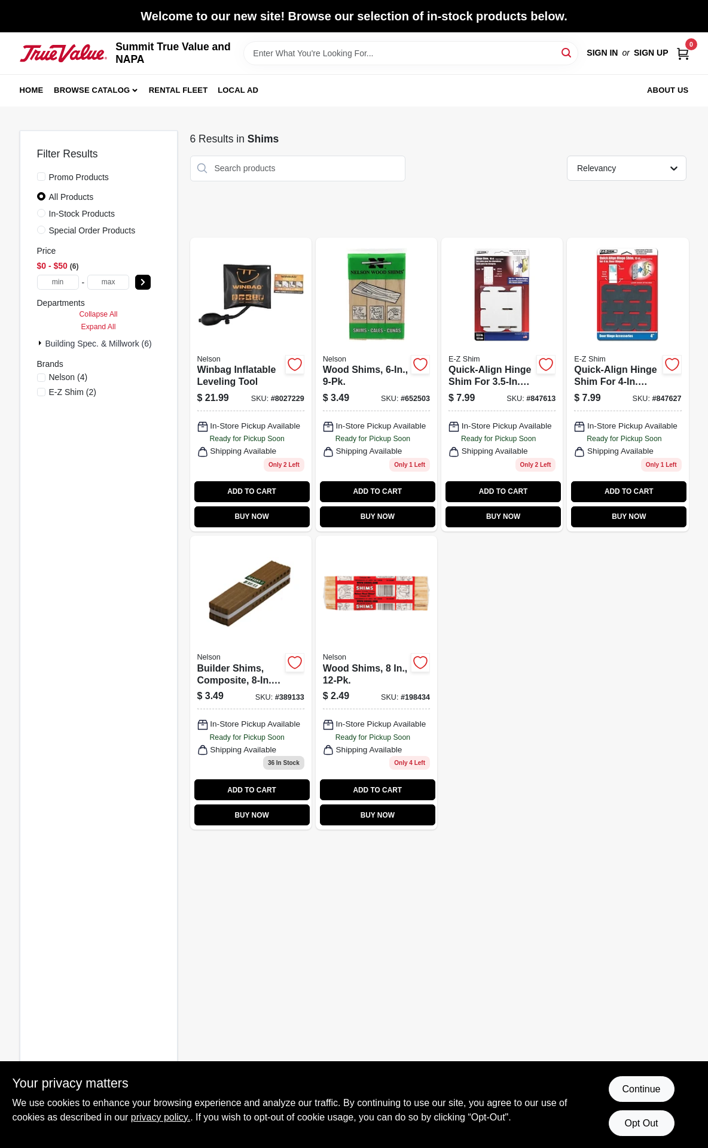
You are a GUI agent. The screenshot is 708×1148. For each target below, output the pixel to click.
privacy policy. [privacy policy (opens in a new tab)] (160, 1117)
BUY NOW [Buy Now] (251, 516)
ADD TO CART (251, 491)
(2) (72, 392)
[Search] (567, 52)
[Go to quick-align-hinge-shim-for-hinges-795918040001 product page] (627, 385)
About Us (668, 90)
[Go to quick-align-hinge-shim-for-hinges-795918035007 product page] (502, 385)
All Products (71, 197)
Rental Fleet (178, 90)
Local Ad (238, 90)
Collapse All (98, 314)
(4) (68, 377)
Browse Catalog (92, 90)
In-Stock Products (82, 214)
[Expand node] (41, 343)
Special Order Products (92, 230)
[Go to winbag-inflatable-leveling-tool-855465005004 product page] (251, 385)
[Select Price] (143, 282)
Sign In (602, 52)
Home (32, 90)
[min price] (58, 282)
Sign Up (651, 52)
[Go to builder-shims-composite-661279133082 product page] (251, 683)
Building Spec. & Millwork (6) (98, 343)
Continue (641, 1089)
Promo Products (79, 177)
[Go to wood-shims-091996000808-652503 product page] (376, 385)
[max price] (108, 282)
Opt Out (641, 1123)
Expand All (98, 327)
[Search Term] (410, 53)
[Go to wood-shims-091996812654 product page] (376, 683)
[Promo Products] (41, 176)
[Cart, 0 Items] (683, 53)
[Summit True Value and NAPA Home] (64, 53)
